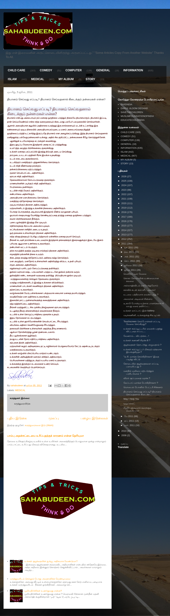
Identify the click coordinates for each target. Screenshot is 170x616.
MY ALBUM (66, 79)
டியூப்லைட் (129, 403)
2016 (124, 221)
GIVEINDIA (126, 104)
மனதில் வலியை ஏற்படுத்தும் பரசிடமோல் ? (138, 372)
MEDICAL (37, 79)
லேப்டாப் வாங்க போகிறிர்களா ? (140, 382)
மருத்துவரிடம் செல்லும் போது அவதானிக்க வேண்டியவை (40, 578)
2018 (124, 212)
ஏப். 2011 (129, 421)
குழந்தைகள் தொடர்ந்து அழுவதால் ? (142, 344)
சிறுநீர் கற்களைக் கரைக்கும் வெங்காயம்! (137, 409)
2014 (124, 230)
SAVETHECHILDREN (132, 112)
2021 (124, 198)
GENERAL (103, 70)
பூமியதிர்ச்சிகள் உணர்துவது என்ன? (43, 590)
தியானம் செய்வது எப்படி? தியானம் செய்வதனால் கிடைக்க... (142, 393)
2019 (124, 207)
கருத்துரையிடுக (22, 403)
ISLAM (12, 79)
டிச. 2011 (129, 247)
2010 (124, 431)
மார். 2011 (129, 425)
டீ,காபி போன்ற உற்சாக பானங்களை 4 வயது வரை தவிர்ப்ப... (143, 305)
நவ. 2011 (129, 252)
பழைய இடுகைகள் (94, 418)
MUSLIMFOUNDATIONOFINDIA (137, 116)
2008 (124, 435)
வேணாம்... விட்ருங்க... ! (136, 336)
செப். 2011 (130, 261)
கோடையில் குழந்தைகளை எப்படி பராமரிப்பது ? (140, 365)
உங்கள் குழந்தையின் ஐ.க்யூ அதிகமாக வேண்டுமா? (50, 561)
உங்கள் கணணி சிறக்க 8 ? (136, 340)
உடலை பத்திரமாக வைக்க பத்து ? (140, 294)
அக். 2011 (129, 256)
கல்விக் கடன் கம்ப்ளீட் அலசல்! (139, 290)
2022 (124, 194)
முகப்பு (54, 418)
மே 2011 (129, 416)
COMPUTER (74, 70)
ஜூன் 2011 (130, 270)
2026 (124, 176)
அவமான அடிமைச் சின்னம (137, 299)
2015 (124, 225)
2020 (124, 203)
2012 (124, 239)
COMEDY (46, 70)
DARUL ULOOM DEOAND (134, 108)
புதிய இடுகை (17, 418)
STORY (90, 79)
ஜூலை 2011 (131, 265)
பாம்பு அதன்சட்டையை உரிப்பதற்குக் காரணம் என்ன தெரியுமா (45, 435)
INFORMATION (133, 70)
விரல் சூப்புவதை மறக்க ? (136, 378)
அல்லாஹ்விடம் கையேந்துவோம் (140, 285)
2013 (124, 234)
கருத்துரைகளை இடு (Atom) (39, 425)
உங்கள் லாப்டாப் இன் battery (138, 310)
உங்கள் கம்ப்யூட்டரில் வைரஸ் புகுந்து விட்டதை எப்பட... (142, 330)
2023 (124, 190)
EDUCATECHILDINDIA (132, 120)
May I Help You (131, 399)
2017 (124, 216)
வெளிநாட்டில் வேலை (134, 274)
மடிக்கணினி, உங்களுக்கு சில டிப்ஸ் (141, 315)
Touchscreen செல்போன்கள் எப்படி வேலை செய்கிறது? (141, 323)
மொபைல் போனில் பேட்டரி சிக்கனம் (143, 387)
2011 (124, 243)
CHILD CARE (16, 70)
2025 (124, 181)
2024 (124, 185)
